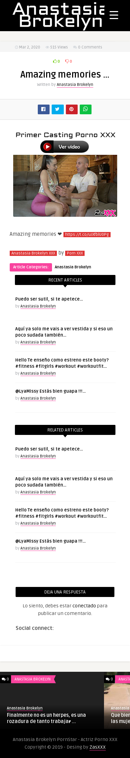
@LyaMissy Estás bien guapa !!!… (50, 391)
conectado (84, 606)
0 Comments (90, 47)
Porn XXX (75, 253)
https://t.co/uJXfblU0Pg (87, 234)
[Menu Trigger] (113, 14)
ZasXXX (97, 747)
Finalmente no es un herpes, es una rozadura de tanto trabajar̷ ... (46, 718)
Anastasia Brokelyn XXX (33, 253)
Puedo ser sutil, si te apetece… (49, 299)
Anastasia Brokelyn (75, 84)
